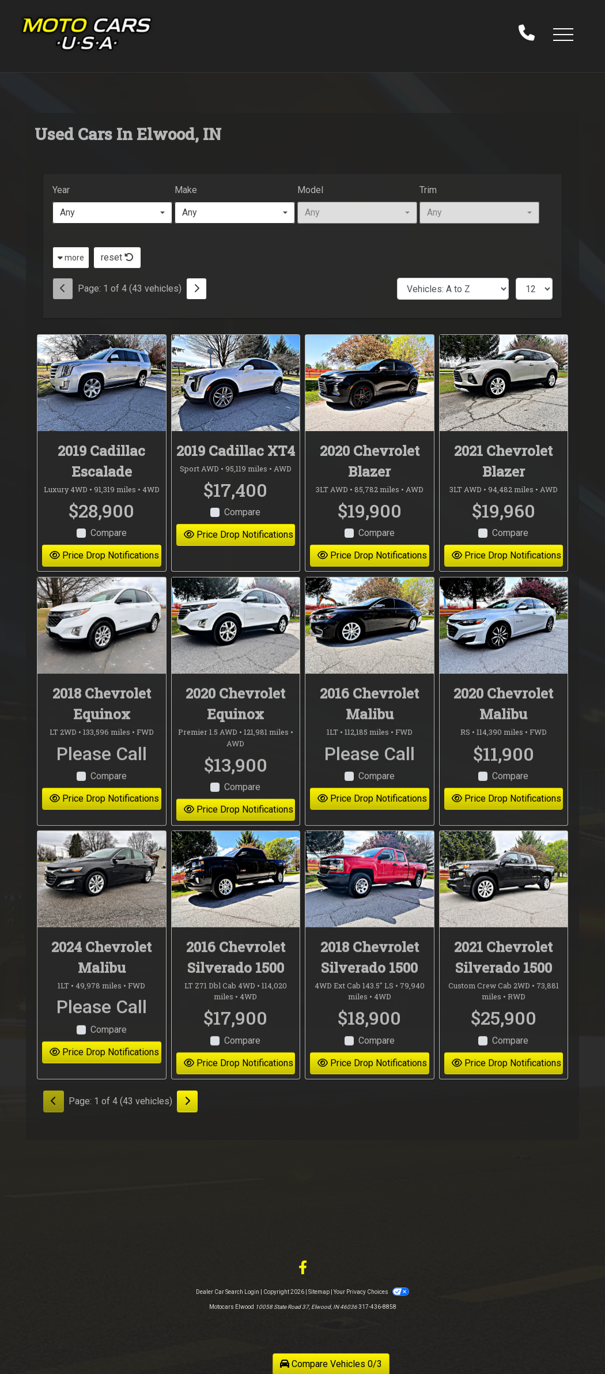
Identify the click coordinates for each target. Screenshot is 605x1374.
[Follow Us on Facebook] (302, 1268)
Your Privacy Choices (371, 1292)
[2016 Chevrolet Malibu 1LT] (369, 641)
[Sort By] (453, 289)
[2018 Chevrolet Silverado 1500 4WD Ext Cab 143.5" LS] (369, 894)
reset (117, 257)
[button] (563, 34)
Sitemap (319, 1292)
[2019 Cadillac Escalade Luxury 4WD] (101, 383)
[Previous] (62, 289)
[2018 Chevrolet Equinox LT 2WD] (101, 641)
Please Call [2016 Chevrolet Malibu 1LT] (369, 769)
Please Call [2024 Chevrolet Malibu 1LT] (101, 1022)
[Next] (196, 289)
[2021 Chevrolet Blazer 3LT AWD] (504, 383)
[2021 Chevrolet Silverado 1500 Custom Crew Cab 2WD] (504, 894)
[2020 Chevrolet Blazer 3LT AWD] (369, 383)
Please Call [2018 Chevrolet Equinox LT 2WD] (101, 769)
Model (310, 189)
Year (61, 189)
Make (186, 189)
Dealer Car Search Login (227, 1292)
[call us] (526, 34)
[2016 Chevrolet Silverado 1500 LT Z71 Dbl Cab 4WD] (236, 894)
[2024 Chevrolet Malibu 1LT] (101, 894)
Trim (428, 189)
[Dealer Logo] (86, 33)
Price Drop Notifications (104, 555)
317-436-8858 (377, 1307)
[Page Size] (534, 289)
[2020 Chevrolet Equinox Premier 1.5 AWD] (236, 641)
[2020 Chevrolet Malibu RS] (504, 641)
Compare (108, 532)
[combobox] (112, 213)
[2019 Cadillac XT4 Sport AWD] (236, 383)
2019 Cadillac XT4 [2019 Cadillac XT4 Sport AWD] (235, 450)
